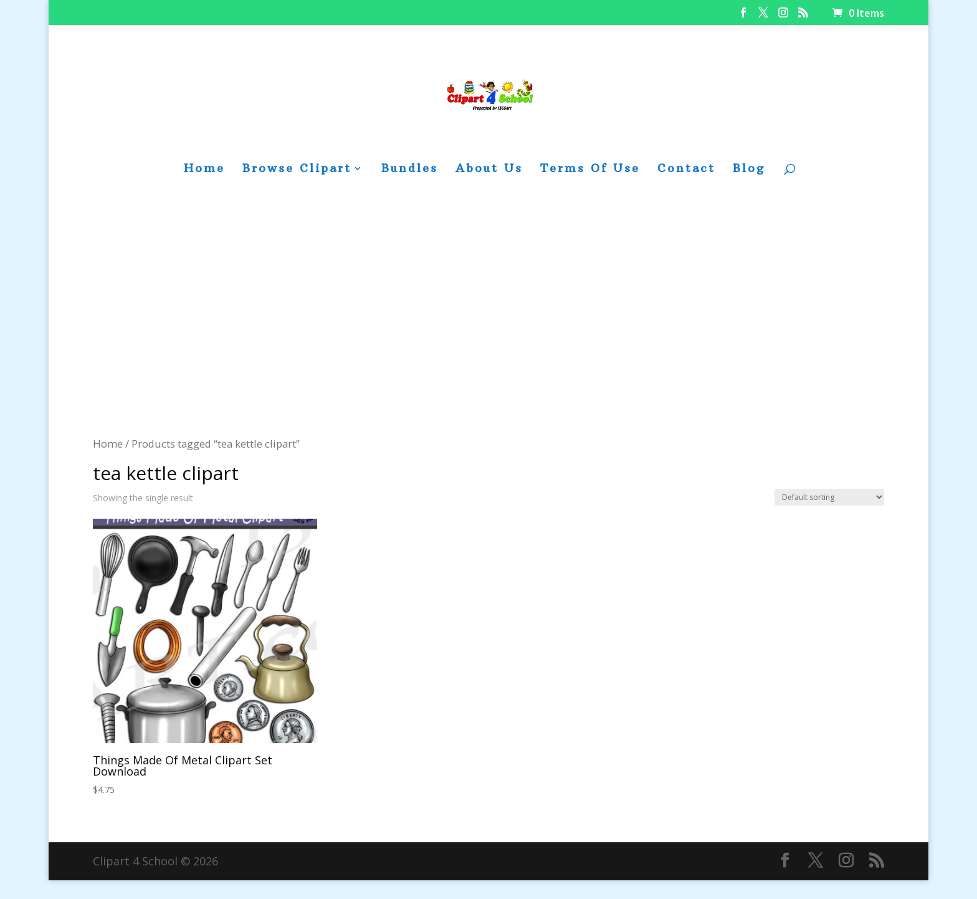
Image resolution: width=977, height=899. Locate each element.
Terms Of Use (590, 169)
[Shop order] (829, 497)
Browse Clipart (296, 169)
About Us (489, 169)
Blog (749, 169)
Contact (686, 169)
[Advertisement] (488, 341)
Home (204, 169)
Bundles (409, 169)
